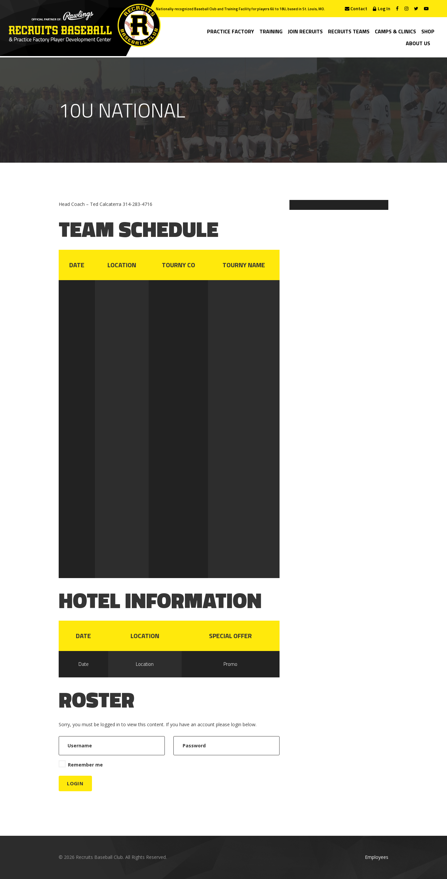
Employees (376, 857)
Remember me (85, 765)
